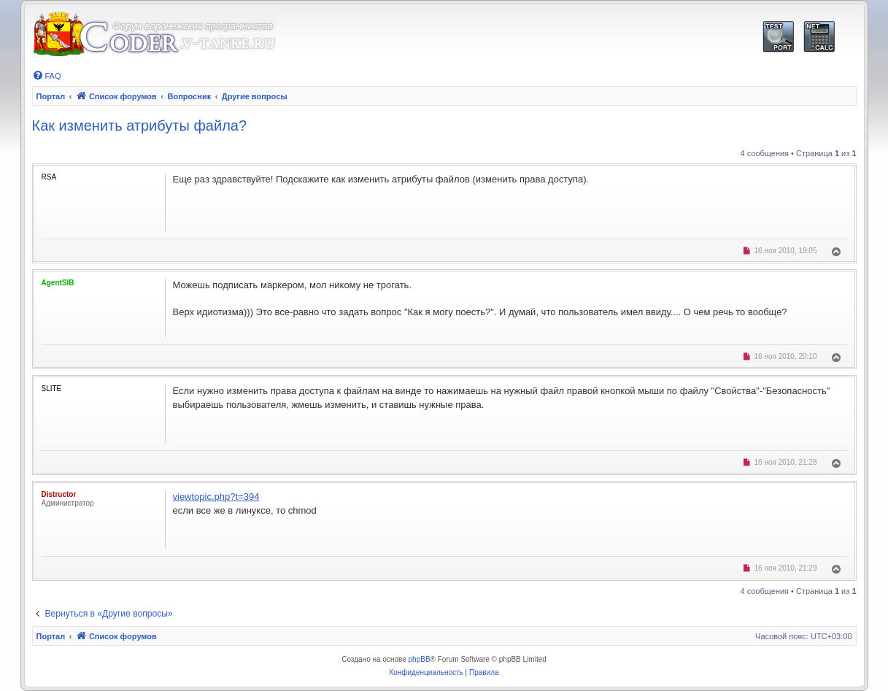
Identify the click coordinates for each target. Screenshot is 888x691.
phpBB (420, 659)
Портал (51, 96)
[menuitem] (46, 76)
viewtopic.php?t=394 (216, 496)
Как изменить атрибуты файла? (139, 125)
